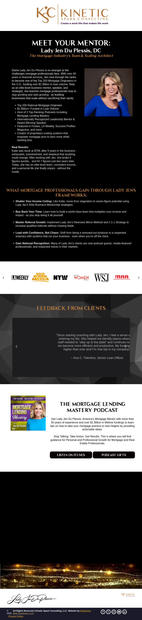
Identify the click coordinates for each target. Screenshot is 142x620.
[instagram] (114, 612)
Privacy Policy (15, 616)
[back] (3, 277)
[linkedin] (124, 612)
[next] (138, 277)
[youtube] (119, 612)
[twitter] (108, 612)
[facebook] (103, 612)
